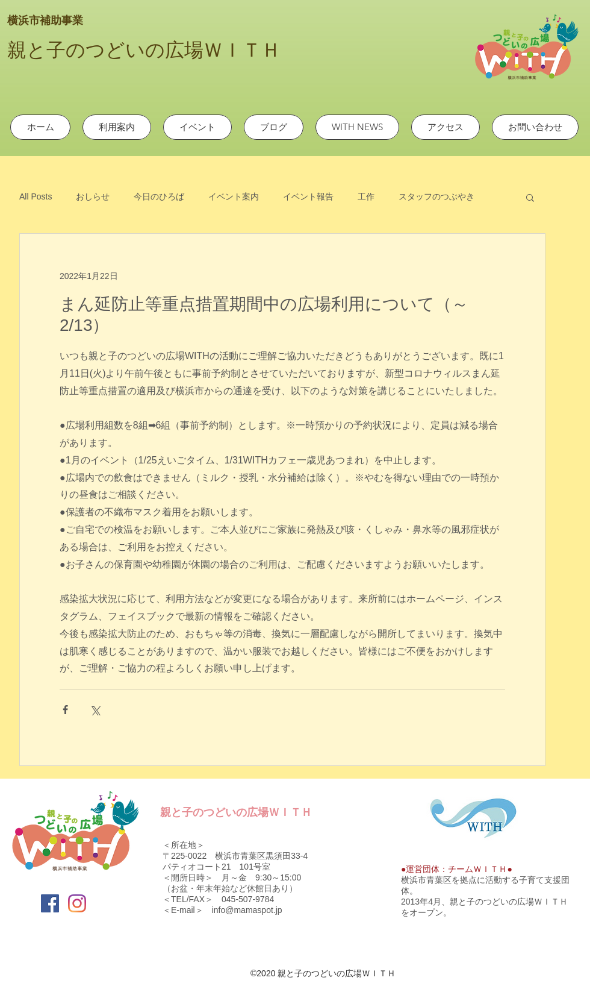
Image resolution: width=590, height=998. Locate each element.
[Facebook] (50, 903)
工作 (366, 196)
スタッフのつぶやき (436, 196)
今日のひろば (159, 196)
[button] (530, 197)
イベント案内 (233, 196)
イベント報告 (308, 196)
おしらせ (93, 196)
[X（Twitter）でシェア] (95, 709)
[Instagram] (77, 903)
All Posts (35, 196)
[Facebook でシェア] (65, 709)
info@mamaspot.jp (247, 910)
